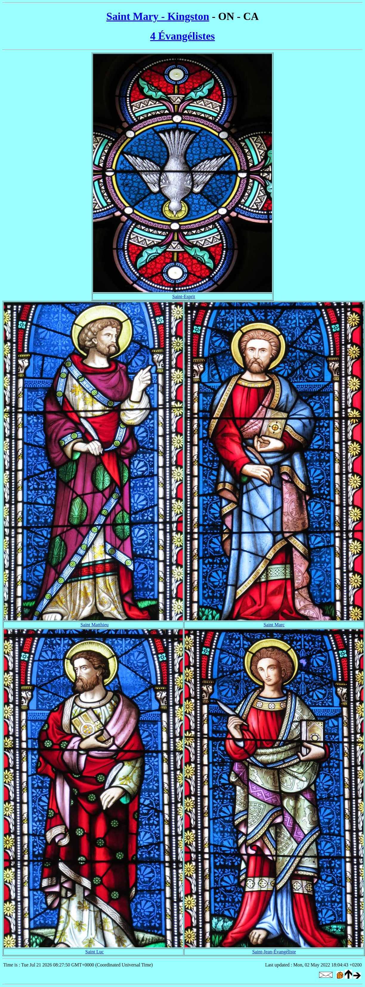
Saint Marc (274, 624)
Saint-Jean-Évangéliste (274, 951)
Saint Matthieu (95, 624)
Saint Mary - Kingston (157, 16)
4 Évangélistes (182, 36)
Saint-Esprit (183, 296)
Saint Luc (94, 951)
